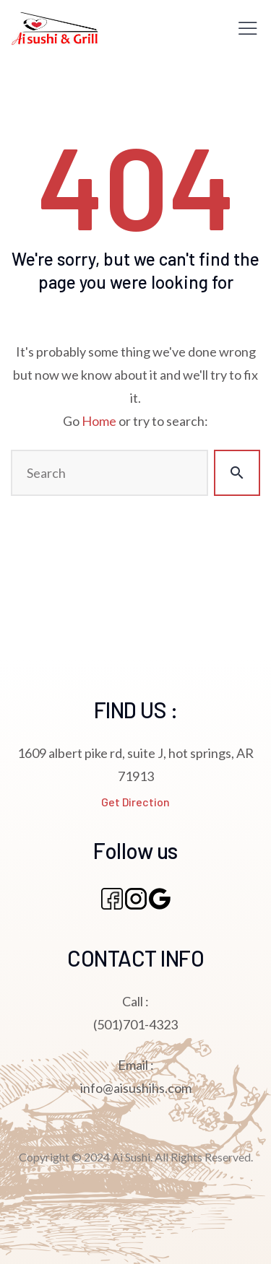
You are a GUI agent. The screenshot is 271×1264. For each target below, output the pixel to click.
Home (99, 421)
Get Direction (135, 801)
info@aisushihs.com (136, 1088)
